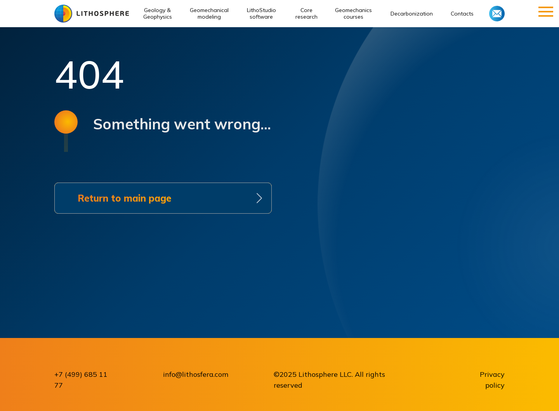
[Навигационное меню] (545, 12)
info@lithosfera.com (195, 374)
